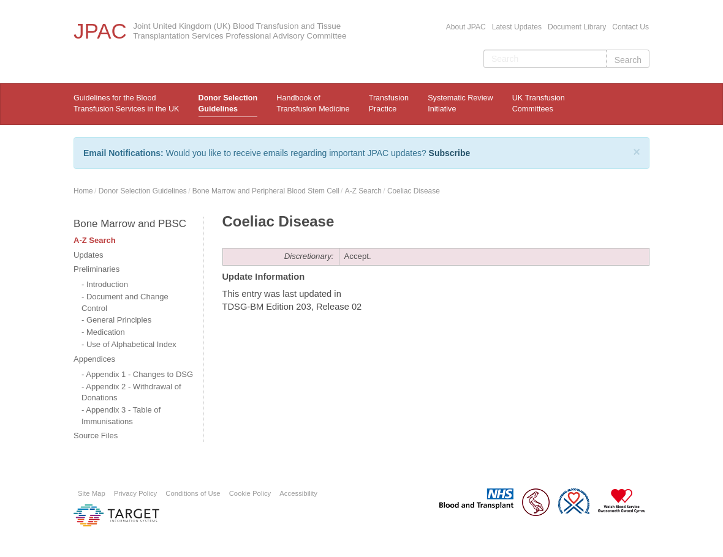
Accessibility (298, 493)
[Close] (636, 152)
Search (628, 60)
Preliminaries (96, 269)
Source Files (96, 435)
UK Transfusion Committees (538, 103)
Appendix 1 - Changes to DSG (139, 374)
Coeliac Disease (413, 191)
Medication (105, 332)
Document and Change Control (124, 302)
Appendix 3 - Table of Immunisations (121, 415)
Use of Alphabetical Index (131, 344)
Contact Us (630, 27)
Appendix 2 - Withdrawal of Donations (131, 392)
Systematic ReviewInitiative (460, 103)
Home (83, 191)
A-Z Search (363, 191)
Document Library (577, 27)
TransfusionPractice (389, 103)
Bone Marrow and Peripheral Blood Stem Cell (265, 191)
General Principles (118, 319)
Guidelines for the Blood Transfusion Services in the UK (126, 103)
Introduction (107, 284)
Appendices (94, 359)
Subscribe (450, 153)
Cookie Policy (250, 493)
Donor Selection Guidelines (228, 103)
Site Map (91, 493)
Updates (88, 255)
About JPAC (466, 27)
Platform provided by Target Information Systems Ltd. (116, 515)
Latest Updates (517, 27)
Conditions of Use (192, 493)
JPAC (100, 30)
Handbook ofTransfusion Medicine (312, 103)
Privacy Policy (135, 493)
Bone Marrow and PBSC (130, 224)
